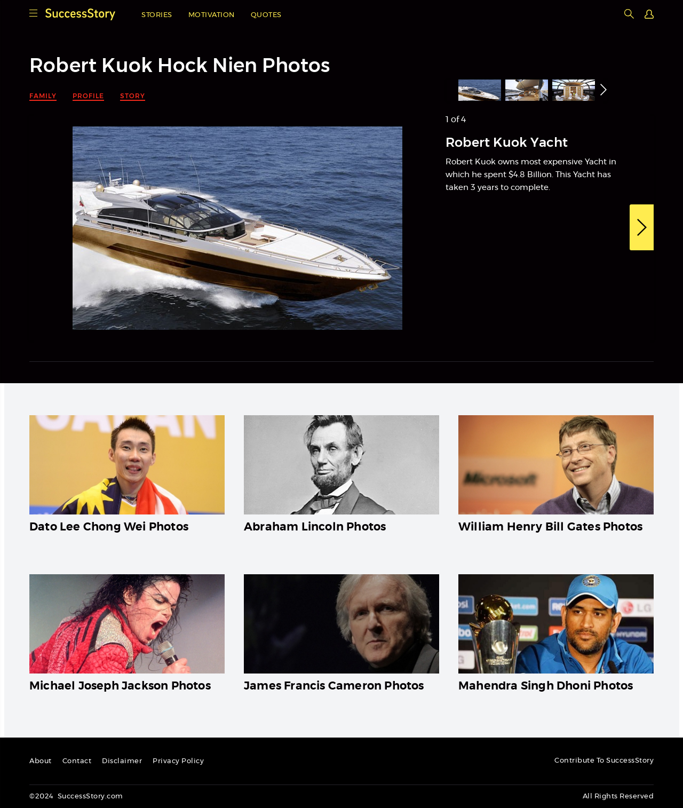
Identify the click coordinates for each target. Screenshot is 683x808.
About (40, 761)
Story (132, 96)
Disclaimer (122, 761)
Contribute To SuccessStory (604, 760)
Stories (156, 15)
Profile (88, 96)
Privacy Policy (178, 761)
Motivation (211, 15)
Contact (77, 761)
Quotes (266, 15)
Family (43, 96)
